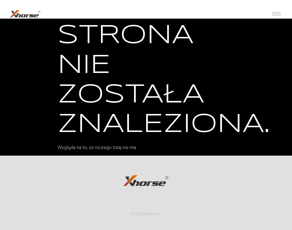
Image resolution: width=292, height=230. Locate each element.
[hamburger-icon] (276, 14)
